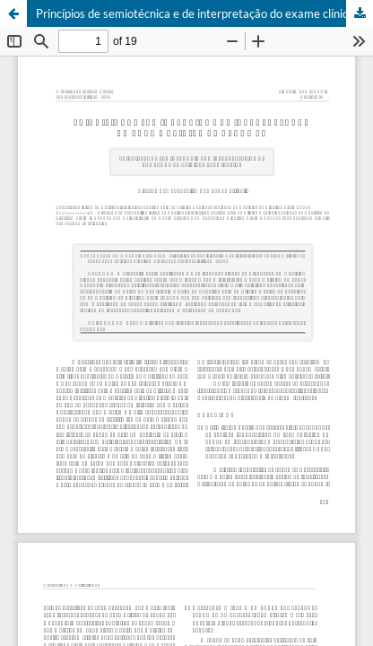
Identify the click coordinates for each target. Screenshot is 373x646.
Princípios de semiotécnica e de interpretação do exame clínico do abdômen (204, 13)
